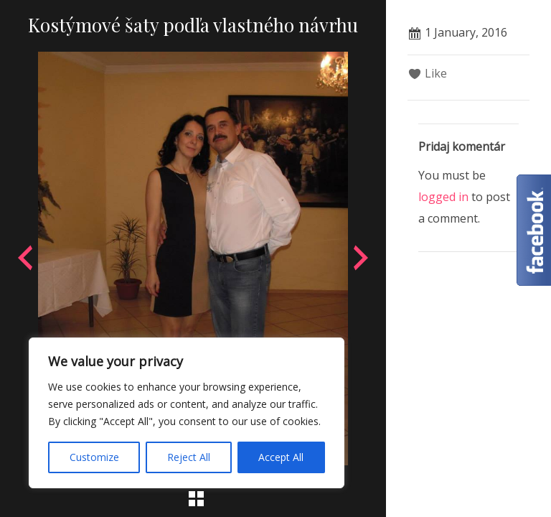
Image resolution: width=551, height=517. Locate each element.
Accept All (280, 457)
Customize (94, 457)
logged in (443, 197)
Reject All (188, 457)
